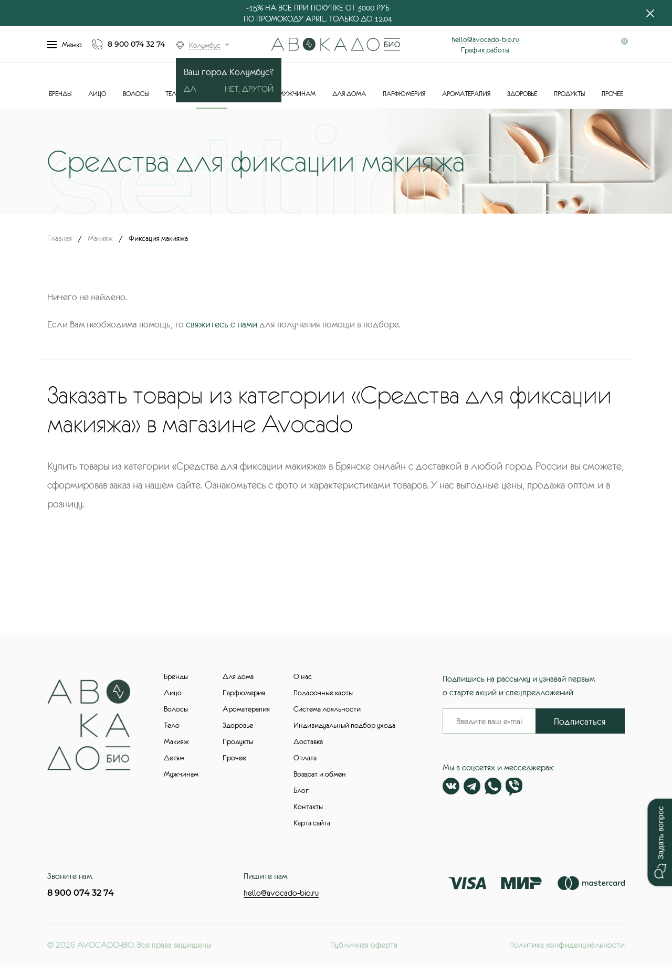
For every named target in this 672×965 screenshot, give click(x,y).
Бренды (60, 94)
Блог (301, 790)
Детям (174, 758)
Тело (173, 94)
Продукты (569, 94)
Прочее (612, 94)
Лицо (97, 94)
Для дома (349, 94)
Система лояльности (327, 709)
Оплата (305, 758)
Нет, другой (249, 88)
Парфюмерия (404, 94)
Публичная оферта (363, 944)
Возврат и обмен (319, 774)
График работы (485, 50)
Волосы (136, 94)
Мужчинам (297, 94)
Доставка (308, 741)
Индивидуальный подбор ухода (344, 725)
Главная (59, 238)
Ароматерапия (466, 94)
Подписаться (580, 721)
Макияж (100, 238)
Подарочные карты (323, 692)
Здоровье (522, 94)
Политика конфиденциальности (567, 944)
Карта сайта (311, 823)
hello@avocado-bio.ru (485, 39)
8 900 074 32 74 (136, 44)
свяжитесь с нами (221, 324)
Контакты (308, 806)
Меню (64, 44)
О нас (302, 676)
